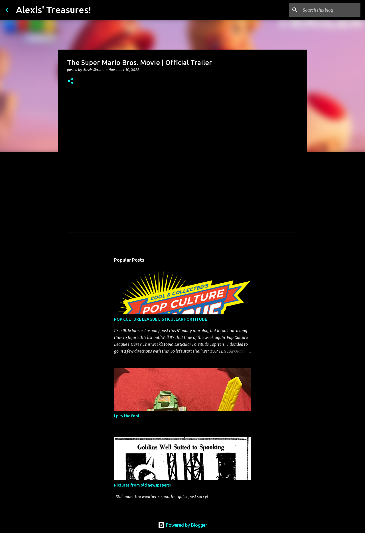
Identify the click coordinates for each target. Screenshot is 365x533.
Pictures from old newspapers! (142, 485)
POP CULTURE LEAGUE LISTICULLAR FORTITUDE (160, 319)
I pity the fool (126, 416)
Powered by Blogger (182, 525)
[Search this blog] (330, 10)
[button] (70, 81)
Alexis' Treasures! (53, 10)
